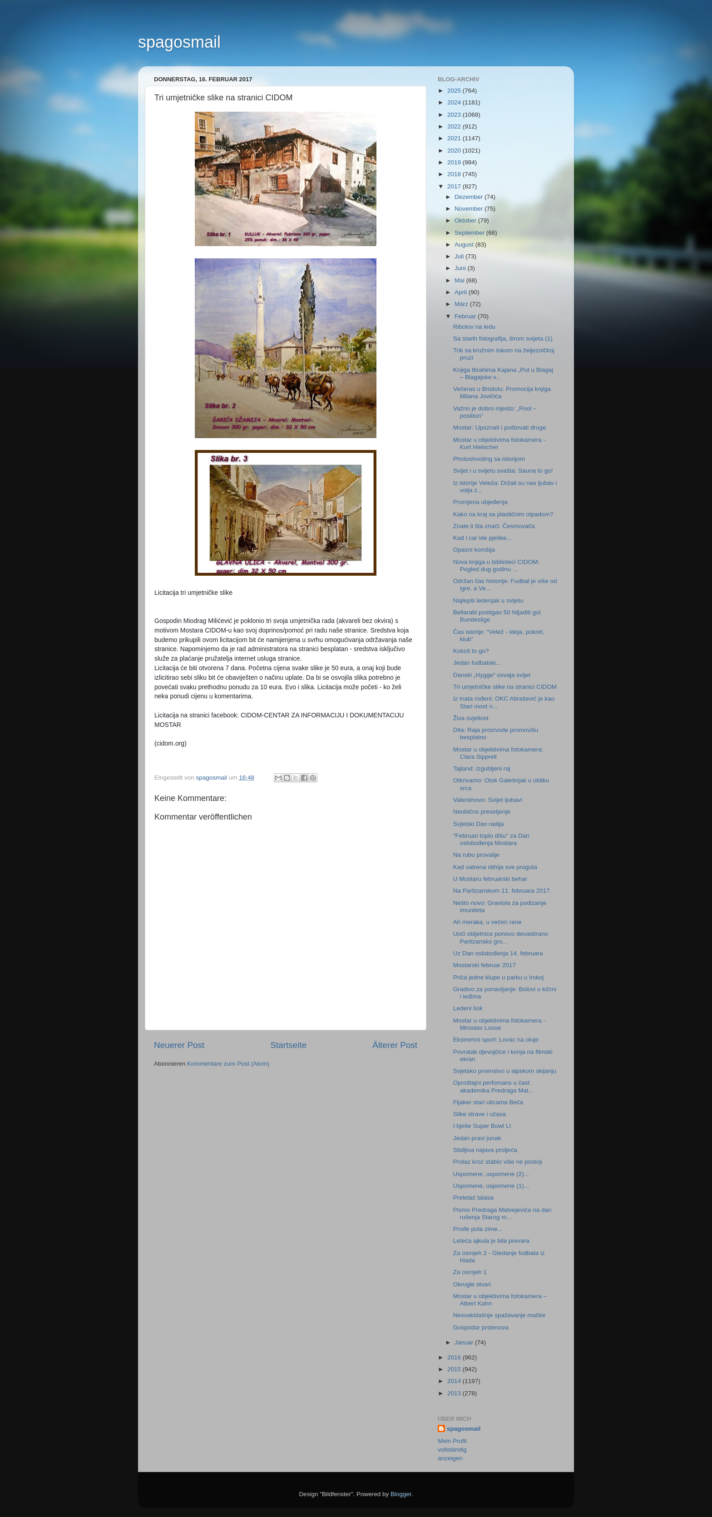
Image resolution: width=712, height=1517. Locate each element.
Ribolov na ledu (474, 326)
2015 (455, 1369)
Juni (461, 268)
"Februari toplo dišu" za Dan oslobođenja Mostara (491, 839)
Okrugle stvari (472, 1284)
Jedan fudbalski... (477, 662)
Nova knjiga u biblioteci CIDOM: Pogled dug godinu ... (496, 565)
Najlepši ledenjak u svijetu (488, 600)
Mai (460, 280)
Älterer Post (394, 1045)
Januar (465, 1342)
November (470, 208)
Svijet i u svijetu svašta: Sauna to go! (503, 470)
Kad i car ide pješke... (482, 537)
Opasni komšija (474, 549)
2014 (455, 1381)
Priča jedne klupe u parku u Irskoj (498, 977)
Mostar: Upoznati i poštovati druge (499, 427)
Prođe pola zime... (478, 1228)
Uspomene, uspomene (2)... (491, 1174)
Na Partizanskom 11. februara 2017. (502, 890)
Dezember (470, 196)
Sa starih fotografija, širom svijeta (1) (503, 338)
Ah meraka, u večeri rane (487, 922)
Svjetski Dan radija (478, 823)
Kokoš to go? (471, 650)
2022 (455, 126)
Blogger (401, 1494)
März (462, 304)
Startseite (288, 1045)
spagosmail (179, 42)
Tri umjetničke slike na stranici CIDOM (505, 686)
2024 (455, 102)
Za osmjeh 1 (470, 1272)
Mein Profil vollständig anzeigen (452, 1450)
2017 (455, 186)
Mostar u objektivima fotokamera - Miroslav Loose (499, 1024)
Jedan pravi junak (477, 1138)
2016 (455, 1357)
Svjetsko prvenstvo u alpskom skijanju (504, 1070)
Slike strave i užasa (479, 1114)
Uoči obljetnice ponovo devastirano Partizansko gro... (500, 937)
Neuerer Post (179, 1045)
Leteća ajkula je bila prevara (491, 1240)
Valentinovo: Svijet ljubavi (487, 799)
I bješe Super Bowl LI (482, 1125)
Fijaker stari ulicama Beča (488, 1102)
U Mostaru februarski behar (490, 878)
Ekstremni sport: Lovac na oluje (496, 1039)
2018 (455, 174)
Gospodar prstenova (481, 1327)
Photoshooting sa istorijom (489, 458)
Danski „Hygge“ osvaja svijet (491, 675)
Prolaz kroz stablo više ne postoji (498, 1161)
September (470, 232)
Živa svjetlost (471, 718)
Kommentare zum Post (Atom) (228, 1063)
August (465, 244)
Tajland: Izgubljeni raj (481, 768)
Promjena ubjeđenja (480, 502)
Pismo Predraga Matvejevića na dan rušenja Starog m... (502, 1213)
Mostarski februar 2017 (484, 965)
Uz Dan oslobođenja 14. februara (498, 953)
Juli (460, 256)
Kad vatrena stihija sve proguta (495, 867)
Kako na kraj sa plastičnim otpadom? (503, 514)
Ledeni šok (468, 1008)
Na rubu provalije (476, 854)
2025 (455, 90)
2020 (455, 150)
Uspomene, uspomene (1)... (491, 1185)
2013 (455, 1393)
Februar (466, 316)
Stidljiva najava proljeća (485, 1149)
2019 (455, 162)
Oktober (466, 220)
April (462, 292)
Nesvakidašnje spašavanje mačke (499, 1315)
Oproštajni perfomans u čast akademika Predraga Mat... (493, 1086)
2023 (455, 114)
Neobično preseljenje (481, 811)
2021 (455, 138)
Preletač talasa (473, 1197)
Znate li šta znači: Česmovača (494, 526)
